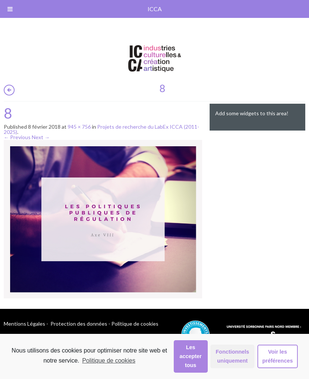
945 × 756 (79, 126)
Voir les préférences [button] (277, 356)
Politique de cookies (108, 360)
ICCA (155, 8)
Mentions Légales (24, 323)
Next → (41, 137)
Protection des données (78, 323)
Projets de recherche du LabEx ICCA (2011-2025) (101, 129)
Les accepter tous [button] (191, 356)
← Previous (17, 137)
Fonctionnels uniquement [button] (232, 356)
